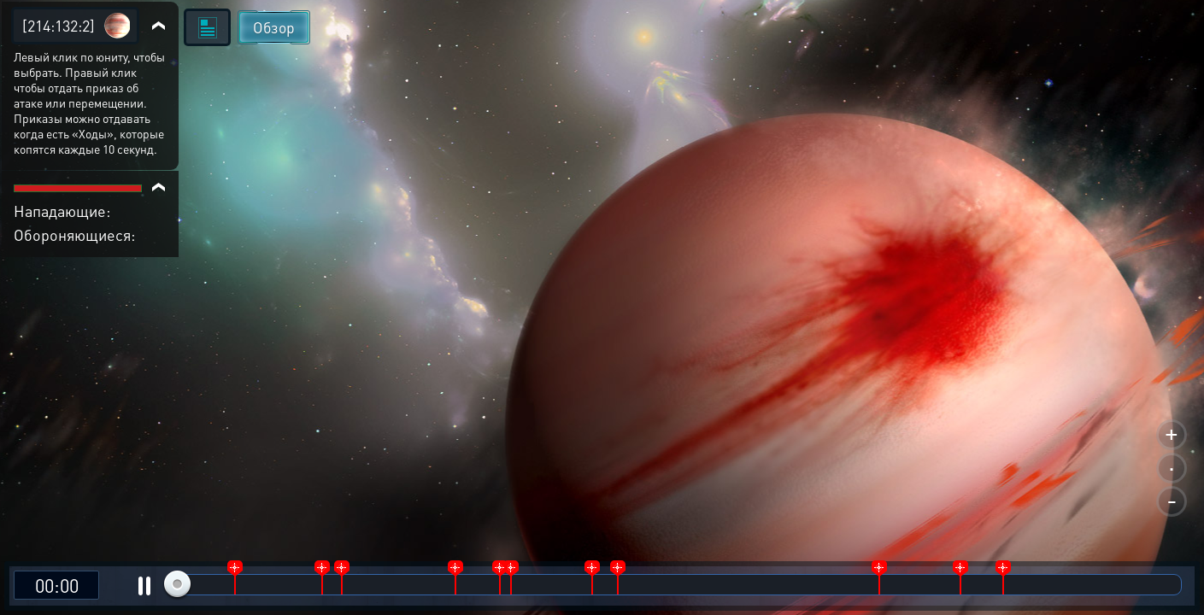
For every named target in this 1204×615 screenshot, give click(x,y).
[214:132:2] (58, 25)
